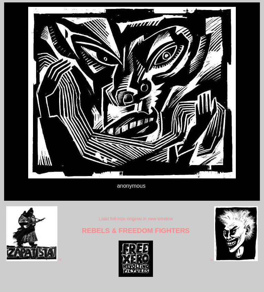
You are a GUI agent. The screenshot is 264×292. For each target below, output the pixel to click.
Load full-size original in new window (136, 218)
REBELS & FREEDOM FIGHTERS (135, 230)
